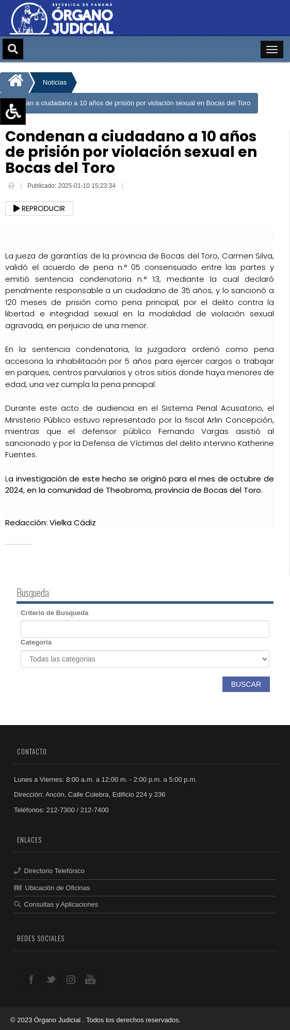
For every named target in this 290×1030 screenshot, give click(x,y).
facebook (31, 978)
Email (132, 187)
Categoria (36, 642)
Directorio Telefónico (49, 871)
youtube (90, 978)
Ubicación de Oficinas (52, 888)
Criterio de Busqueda (54, 613)
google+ (70, 978)
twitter (50, 978)
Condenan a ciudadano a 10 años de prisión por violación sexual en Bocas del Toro (126, 103)
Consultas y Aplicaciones (56, 904)
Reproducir (39, 208)
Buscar (246, 684)
